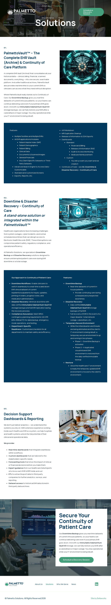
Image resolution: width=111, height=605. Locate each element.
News (60, 18)
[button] (91, 12)
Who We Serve (48, 18)
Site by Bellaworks (98, 598)
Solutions (58, 6)
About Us (45, 6)
